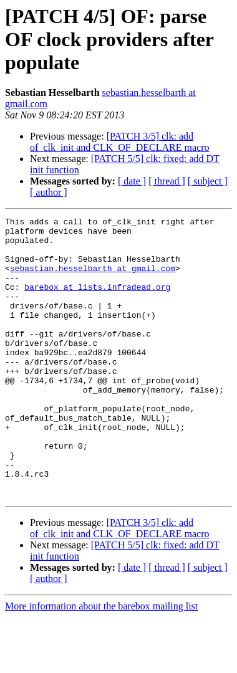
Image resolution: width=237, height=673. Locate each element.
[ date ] (132, 181)
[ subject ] (208, 181)
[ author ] (48, 192)
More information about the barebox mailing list (101, 662)
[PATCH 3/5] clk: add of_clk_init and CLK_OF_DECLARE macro (120, 142)
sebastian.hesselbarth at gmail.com (92, 279)
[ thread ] (166, 181)
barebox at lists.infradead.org (97, 301)
